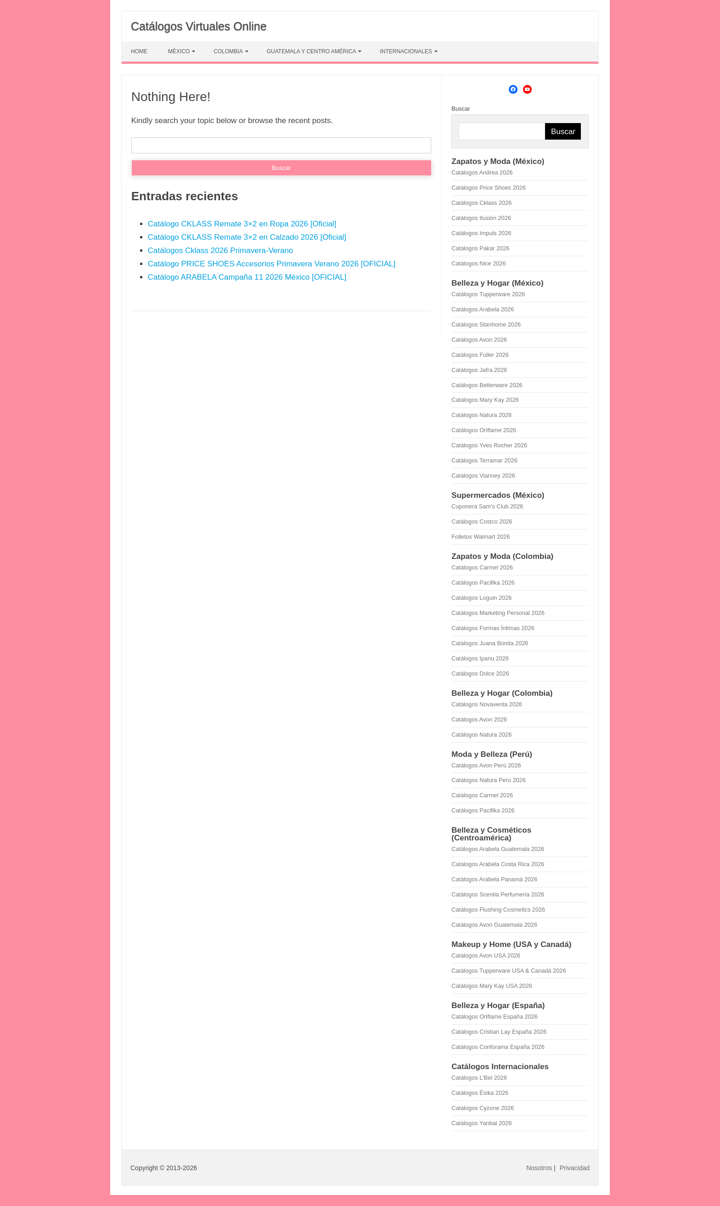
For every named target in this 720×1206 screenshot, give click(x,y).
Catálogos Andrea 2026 (481, 172)
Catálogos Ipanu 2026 (480, 658)
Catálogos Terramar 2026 (484, 460)
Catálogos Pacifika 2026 (482, 582)
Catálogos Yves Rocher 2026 (489, 445)
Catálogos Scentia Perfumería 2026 (497, 894)
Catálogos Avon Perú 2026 (486, 765)
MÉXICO (179, 51)
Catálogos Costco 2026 (481, 521)
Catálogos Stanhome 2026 (486, 324)
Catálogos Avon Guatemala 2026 (494, 924)
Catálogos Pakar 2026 (480, 248)
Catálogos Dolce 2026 (480, 673)
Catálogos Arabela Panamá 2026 (494, 879)
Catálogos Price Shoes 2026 (488, 187)
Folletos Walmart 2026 (480, 536)
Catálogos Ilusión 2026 (481, 217)
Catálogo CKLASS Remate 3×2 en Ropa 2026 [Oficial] (242, 224)
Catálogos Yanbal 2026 (481, 1123)
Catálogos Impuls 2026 (481, 233)
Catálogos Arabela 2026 (482, 309)
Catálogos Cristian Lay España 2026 (498, 1031)
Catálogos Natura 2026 (481, 414)
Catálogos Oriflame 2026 (483, 430)
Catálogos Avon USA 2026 (485, 955)
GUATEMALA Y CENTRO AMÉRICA (311, 51)
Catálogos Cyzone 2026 (482, 1108)
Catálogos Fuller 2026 (480, 354)
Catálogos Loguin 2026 (481, 597)
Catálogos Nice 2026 (478, 263)
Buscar (460, 108)
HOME (139, 51)
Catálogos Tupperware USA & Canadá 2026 (508, 970)
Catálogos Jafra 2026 (479, 369)
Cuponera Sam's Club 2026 (487, 506)
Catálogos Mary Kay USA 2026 (491, 985)
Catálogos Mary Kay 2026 (485, 399)
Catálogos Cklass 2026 (481, 202)
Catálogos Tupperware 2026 (488, 294)
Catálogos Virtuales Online (199, 26)
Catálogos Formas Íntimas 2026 (492, 628)
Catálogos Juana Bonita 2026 (489, 643)
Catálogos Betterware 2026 (486, 385)
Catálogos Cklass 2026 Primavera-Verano (220, 250)
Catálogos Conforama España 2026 (497, 1046)
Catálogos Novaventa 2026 (486, 704)
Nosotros (539, 1168)
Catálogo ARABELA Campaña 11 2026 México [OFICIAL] (247, 277)
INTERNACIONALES (406, 51)
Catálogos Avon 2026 (479, 339)
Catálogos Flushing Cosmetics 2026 (498, 909)
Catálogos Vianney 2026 (483, 475)
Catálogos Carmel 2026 (482, 567)
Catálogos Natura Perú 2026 (488, 780)
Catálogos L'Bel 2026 (479, 1077)
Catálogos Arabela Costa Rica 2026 (497, 864)
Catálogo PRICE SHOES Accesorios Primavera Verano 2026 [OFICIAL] (272, 263)
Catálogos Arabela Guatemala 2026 (497, 848)
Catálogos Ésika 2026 (479, 1092)
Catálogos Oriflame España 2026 (494, 1016)
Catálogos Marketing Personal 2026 (497, 612)
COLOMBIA (228, 51)
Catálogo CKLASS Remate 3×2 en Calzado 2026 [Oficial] (247, 237)
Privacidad (575, 1168)
